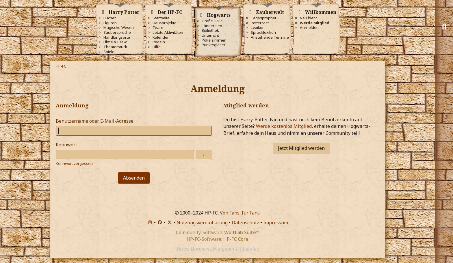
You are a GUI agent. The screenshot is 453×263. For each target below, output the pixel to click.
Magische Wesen (118, 27)
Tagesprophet (263, 18)
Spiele (108, 51)
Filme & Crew (115, 42)
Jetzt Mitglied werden (301, 148)
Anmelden (309, 27)
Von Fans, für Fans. (240, 213)
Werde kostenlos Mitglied (284, 126)
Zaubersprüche (117, 32)
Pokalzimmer (214, 40)
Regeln (159, 42)
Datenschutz (245, 222)
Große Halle (212, 20)
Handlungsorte (116, 37)
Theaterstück (115, 46)
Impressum (275, 222)
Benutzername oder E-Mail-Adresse (94, 121)
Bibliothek (210, 30)
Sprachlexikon (263, 32)
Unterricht (210, 35)
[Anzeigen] (204, 155)
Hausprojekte (165, 22)
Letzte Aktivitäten (168, 32)
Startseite (161, 18)
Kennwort (66, 144)
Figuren (110, 22)
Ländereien (212, 25)
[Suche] (444, 27)
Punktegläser (213, 44)
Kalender (161, 37)
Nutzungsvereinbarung (202, 222)
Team (158, 27)
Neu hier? (308, 18)
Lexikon (258, 27)
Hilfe (157, 46)
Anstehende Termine (270, 37)
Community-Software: (217, 232)
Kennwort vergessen (74, 163)
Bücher (109, 18)
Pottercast (260, 22)
